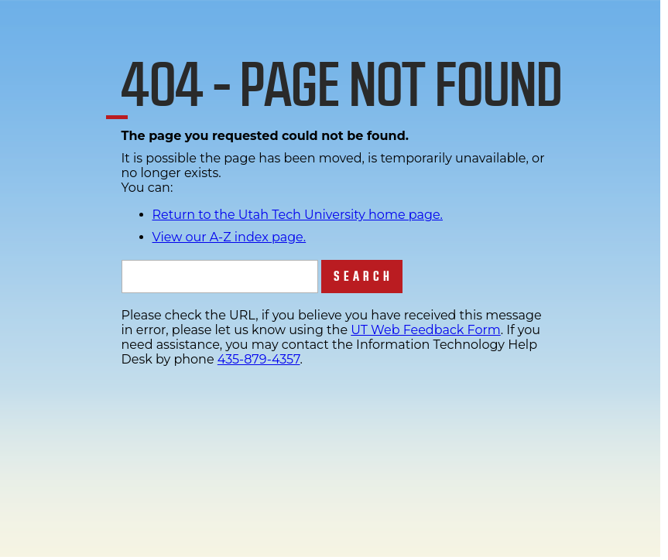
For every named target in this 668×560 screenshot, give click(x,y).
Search (363, 276)
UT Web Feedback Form (425, 330)
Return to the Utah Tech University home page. (298, 214)
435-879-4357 (259, 359)
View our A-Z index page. (229, 237)
